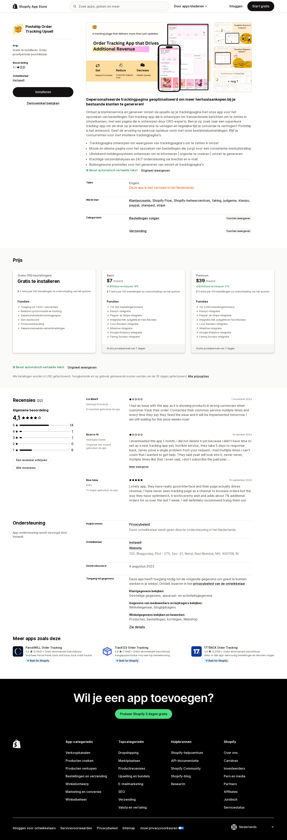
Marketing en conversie (83, 792)
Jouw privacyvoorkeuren (158, 828)
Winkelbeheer (76, 799)
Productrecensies (131, 768)
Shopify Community (186, 768)
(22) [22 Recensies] (22, 67)
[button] (54, 654)
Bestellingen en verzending (86, 776)
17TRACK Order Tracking (221, 647)
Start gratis (260, 6)
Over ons (231, 753)
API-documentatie (185, 761)
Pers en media (234, 776)
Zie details (137, 627)
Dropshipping (128, 753)
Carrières (231, 761)
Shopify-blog (181, 776)
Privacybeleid (139, 524)
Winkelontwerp (77, 784)
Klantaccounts (139, 200)
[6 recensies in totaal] (72, 450)
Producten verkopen (81, 768)
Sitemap (128, 828)
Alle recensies (26, 467)
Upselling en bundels (134, 776)
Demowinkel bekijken (43, 103)
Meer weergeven (139, 466)
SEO (121, 792)
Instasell (19, 80)
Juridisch (230, 799)
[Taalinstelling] (256, 827)
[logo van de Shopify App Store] (30, 6)
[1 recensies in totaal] (72, 431)
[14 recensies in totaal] (71, 425)
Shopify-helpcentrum (187, 753)
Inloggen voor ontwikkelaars (34, 828)
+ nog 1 (233, 81)
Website (135, 548)
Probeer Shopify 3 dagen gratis (143, 714)
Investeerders (234, 768)
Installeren (43, 92)
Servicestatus (234, 807)
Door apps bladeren (190, 6)
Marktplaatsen (129, 761)
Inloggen (236, 6)
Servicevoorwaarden (76, 828)
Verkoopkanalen (78, 753)
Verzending (137, 231)
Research (178, 784)
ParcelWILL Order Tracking (44, 647)
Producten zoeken (79, 761)
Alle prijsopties (198, 376)
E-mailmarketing (130, 784)
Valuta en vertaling (132, 807)
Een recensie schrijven (31, 460)
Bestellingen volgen (144, 218)
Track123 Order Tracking (131, 647)
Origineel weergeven (155, 170)
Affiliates (231, 792)
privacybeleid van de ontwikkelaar (219, 584)
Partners (230, 784)
